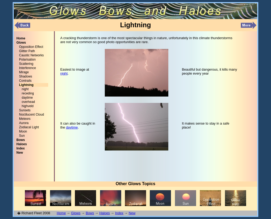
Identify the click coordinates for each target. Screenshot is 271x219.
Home (61, 213)
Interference (27, 68)
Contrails (25, 81)
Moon (23, 131)
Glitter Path (27, 51)
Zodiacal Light (29, 127)
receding (28, 93)
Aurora (24, 123)
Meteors (24, 119)
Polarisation (27, 59)
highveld (28, 106)
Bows (90, 213)
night (25, 89)
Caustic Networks (31, 55)
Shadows (25, 76)
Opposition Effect (31, 47)
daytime (27, 97)
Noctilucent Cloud (31, 114)
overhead (28, 102)
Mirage (24, 72)
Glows (75, 213)
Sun (22, 136)
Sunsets (24, 110)
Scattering (26, 64)
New (132, 213)
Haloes (104, 213)
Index (119, 213)
